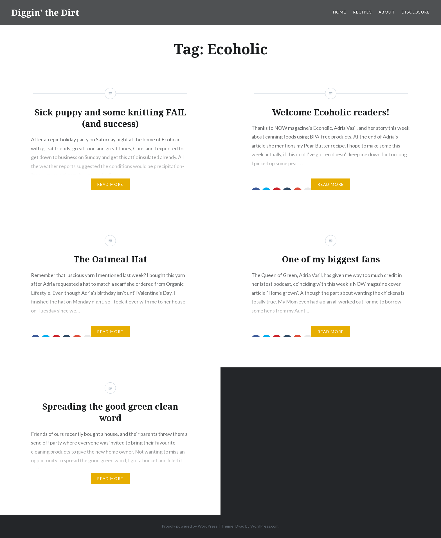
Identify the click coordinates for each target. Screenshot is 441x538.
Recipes (362, 12)
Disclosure (416, 12)
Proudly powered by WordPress (190, 526)
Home (339, 12)
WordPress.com (264, 526)
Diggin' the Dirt (45, 12)
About (387, 12)
